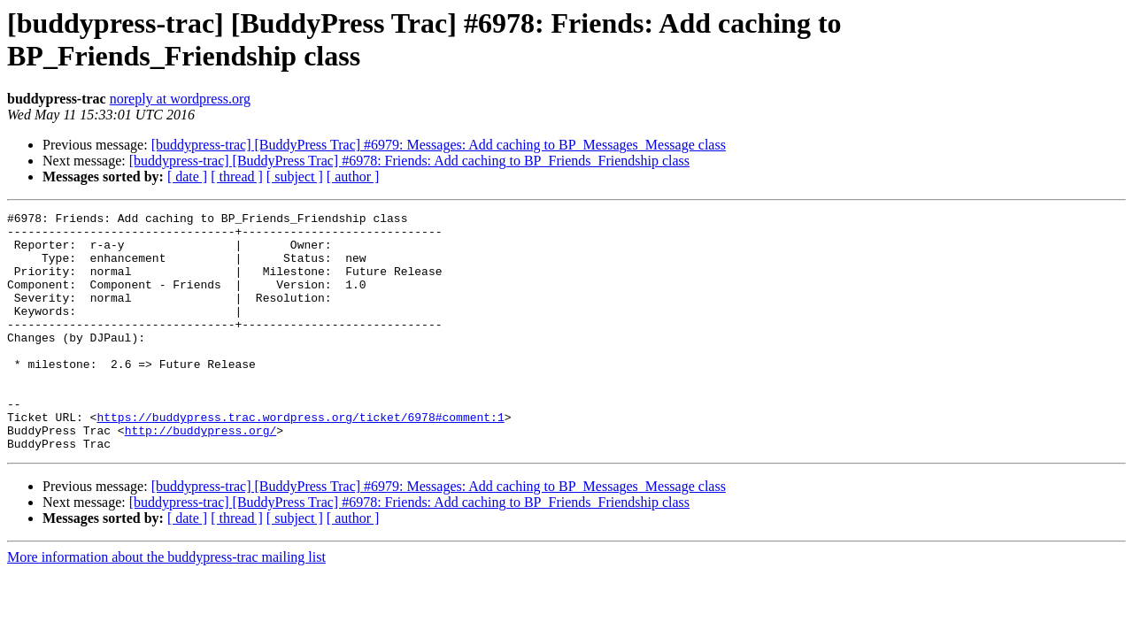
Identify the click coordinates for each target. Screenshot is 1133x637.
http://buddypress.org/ (201, 475)
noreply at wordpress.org (180, 98)
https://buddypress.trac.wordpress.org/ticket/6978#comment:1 (300, 459)
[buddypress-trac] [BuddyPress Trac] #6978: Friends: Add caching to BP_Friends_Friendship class (409, 160)
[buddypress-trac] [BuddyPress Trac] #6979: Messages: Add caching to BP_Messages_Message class (438, 144)
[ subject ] (294, 176)
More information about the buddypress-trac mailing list (166, 604)
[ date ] (187, 176)
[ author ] (353, 176)
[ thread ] (237, 176)
